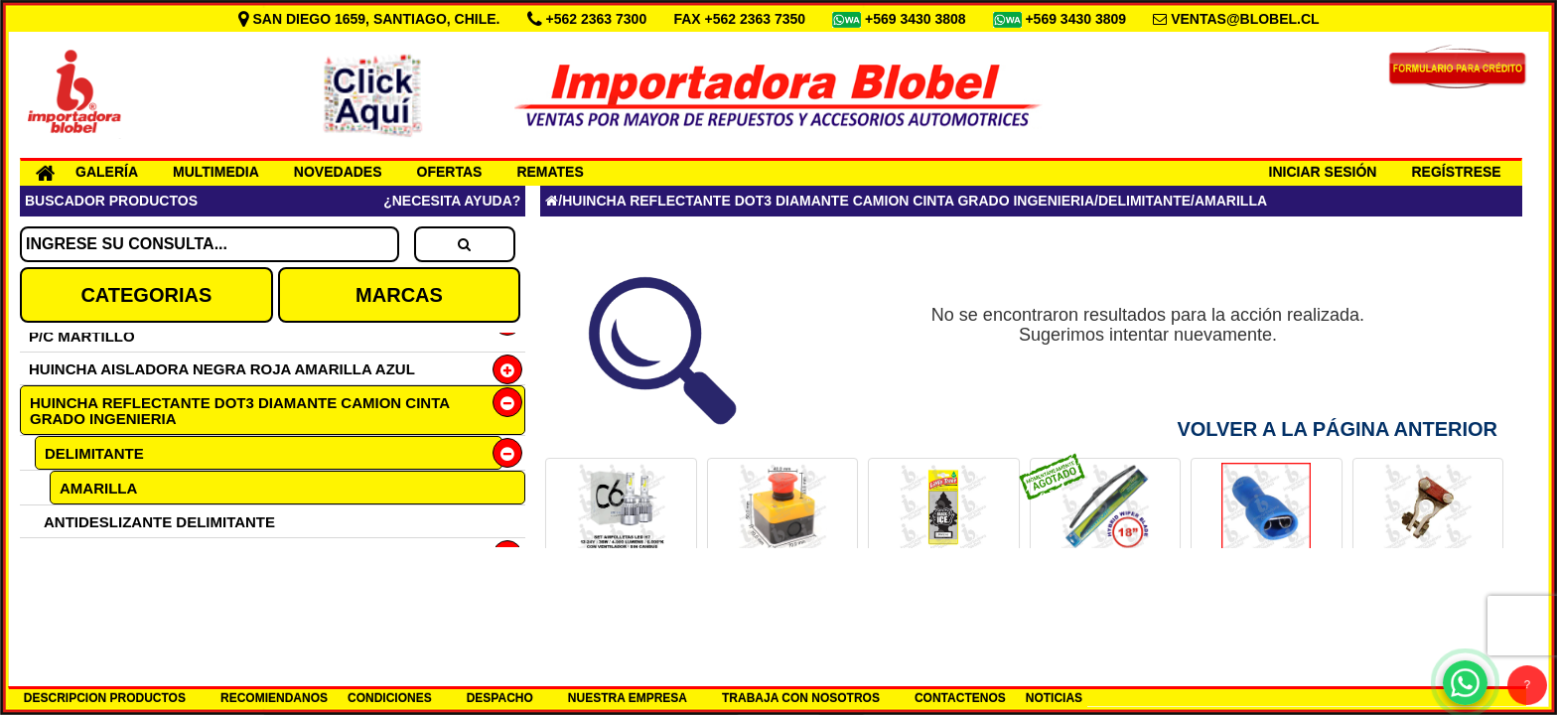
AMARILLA (98, 488)
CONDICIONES (390, 698)
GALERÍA (106, 172)
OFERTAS (450, 172)
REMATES (549, 172)
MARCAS (399, 295)
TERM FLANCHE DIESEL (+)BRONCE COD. (1427, 593)
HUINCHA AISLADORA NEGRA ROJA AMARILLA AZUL (222, 368)
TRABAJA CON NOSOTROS (801, 698)
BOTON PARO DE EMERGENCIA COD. (783, 593)
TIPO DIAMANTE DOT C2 (132, 554)
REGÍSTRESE (1455, 172)
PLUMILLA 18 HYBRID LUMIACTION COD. (1106, 593)
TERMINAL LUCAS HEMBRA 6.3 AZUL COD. (1266, 593)
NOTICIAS (1054, 698)
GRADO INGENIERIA (117, 587)
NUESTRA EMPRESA (627, 698)
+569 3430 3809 (1077, 19)
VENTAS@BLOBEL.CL (1245, 19)
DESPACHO (500, 698)
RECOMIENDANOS (274, 698)
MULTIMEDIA (216, 172)
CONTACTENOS (960, 698)
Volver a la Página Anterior (1337, 429)
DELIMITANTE (94, 453)
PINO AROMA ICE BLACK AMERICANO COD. (944, 593)
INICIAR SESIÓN (1323, 172)
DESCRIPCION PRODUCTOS (105, 698)
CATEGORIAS (146, 295)
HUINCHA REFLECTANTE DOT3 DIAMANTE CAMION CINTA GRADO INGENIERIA (240, 410)
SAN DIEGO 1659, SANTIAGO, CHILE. (371, 19)
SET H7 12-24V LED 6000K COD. (621, 586)
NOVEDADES (338, 172)
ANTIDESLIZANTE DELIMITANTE (159, 521)
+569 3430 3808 (917, 19)
